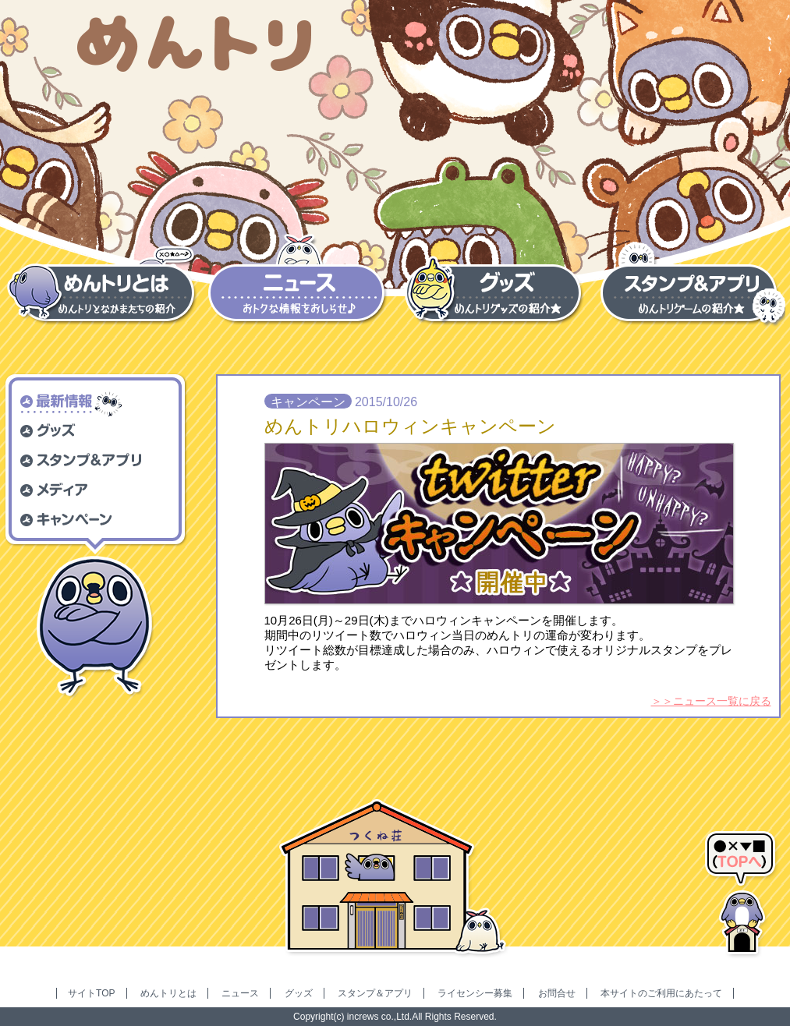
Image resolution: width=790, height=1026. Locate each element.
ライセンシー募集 (475, 993)
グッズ (299, 993)
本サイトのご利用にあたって (661, 993)
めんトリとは (168, 993)
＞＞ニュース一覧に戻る (711, 701)
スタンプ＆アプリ (375, 993)
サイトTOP (91, 993)
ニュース (240, 993)
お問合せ (557, 993)
